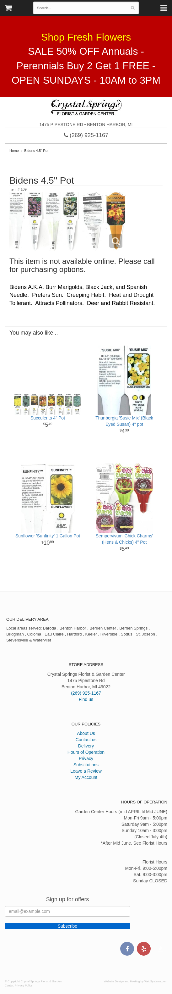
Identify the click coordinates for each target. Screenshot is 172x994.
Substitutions (86, 764)
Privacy (86, 758)
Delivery (86, 745)
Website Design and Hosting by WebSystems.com (135, 981)
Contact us (86, 739)
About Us (86, 733)
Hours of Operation (86, 752)
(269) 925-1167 (86, 135)
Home (14, 151)
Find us (86, 699)
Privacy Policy (24, 985)
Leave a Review (86, 771)
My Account (86, 777)
